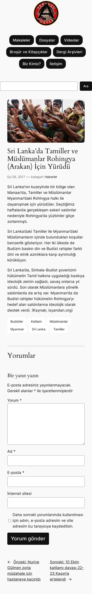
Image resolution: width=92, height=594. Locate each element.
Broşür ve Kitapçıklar (29, 52)
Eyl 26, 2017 (16, 177)
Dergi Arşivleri (69, 52)
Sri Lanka (38, 329)
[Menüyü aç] (70, 63)
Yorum (14, 400)
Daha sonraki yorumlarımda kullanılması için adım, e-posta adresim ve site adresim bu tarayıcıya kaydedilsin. (48, 520)
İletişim (56, 64)
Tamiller (59, 329)
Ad (11, 451)
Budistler (16, 321)
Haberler (51, 177)
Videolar (71, 40)
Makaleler (21, 40)
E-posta (15, 472)
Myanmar (17, 329)
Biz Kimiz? (32, 64)
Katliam (36, 321)
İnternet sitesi (19, 493)
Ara (85, 86)
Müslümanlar (59, 321)
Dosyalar (47, 40)
